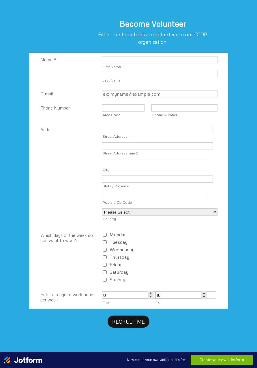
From (107, 302)
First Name (112, 66)
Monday (118, 234)
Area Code (111, 114)
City (106, 169)
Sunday (117, 279)
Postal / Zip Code (117, 202)
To (158, 302)
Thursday (119, 257)
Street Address (115, 136)
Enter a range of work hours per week (67, 297)
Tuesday (118, 242)
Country (109, 218)
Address (48, 129)
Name (48, 59)
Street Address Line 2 (120, 153)
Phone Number (55, 107)
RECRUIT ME (128, 321)
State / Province (116, 186)
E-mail (46, 93)
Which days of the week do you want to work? (66, 238)
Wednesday (122, 249)
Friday (116, 264)
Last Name (112, 80)
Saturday (119, 272)
